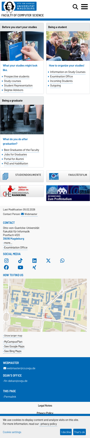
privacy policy (49, 423)
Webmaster (29, 214)
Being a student (57, 27)
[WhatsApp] (62, 260)
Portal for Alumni (14, 159)
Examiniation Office (15, 247)
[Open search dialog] (75, 6)
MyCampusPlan (13, 341)
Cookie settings (12, 432)
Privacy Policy (45, 413)
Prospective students (16, 76)
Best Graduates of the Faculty (21, 150)
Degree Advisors (13, 90)
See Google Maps (14, 346)
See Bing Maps (12, 351)
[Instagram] (6, 260)
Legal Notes (45, 405)
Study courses (12, 81)
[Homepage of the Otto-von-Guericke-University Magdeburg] (28, 8)
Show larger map (13, 336)
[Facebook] (6, 267)
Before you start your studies (19, 27)
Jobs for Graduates (15, 154)
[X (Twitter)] (48, 260)
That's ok (79, 432)
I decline (66, 432)
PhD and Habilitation (16, 163)
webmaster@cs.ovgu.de (19, 368)
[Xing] (34, 267)
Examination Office (61, 76)
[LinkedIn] (34, 260)
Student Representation (18, 85)
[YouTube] (20, 267)
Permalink (10, 396)
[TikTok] (20, 260)
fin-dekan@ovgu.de (15, 381)
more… (8, 242)
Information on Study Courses (67, 72)
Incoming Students (61, 81)
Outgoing (55, 85)
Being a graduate (12, 100)
